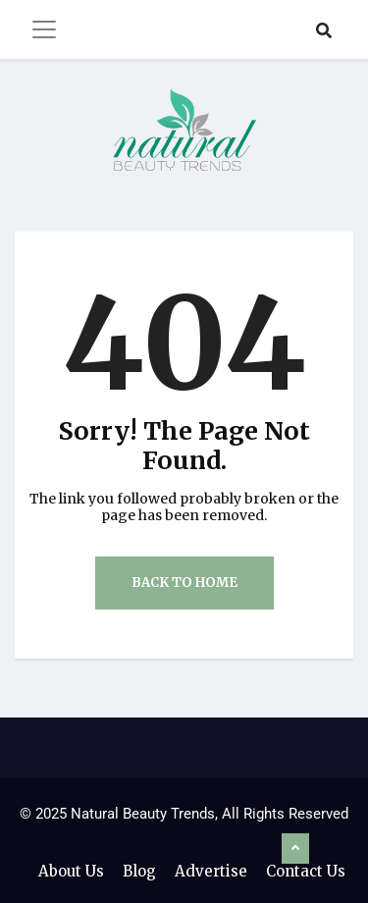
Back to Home (184, 582)
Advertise (211, 871)
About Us (71, 871)
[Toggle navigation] (44, 29)
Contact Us (305, 871)
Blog (139, 871)
